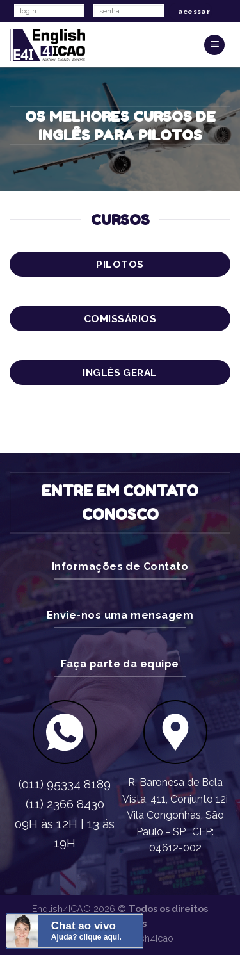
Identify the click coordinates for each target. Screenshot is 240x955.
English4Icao (146, 938)
